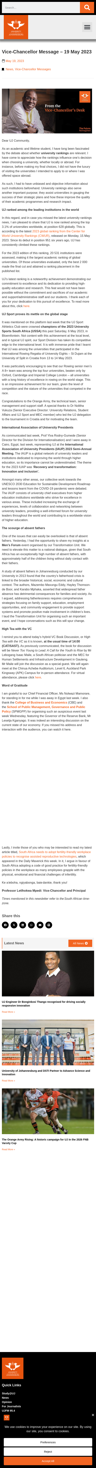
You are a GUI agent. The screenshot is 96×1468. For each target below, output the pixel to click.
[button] (87, 27)
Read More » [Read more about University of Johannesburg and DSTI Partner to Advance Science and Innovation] (8, 1080)
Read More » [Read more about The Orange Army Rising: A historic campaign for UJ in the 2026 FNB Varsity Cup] (8, 1149)
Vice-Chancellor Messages (33, 69)
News (9, 69)
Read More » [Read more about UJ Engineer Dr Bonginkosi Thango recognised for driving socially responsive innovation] (8, 1012)
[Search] (87, 7)
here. (26, 306)
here (38, 677)
